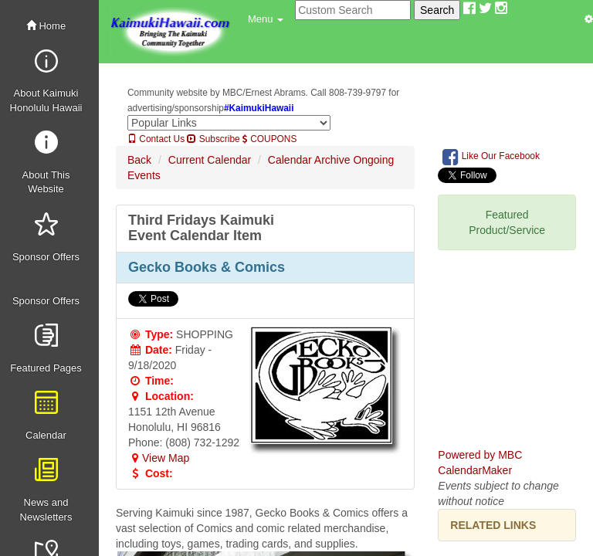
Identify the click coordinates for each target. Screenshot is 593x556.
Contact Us (156, 139)
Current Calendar (209, 160)
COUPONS (269, 139)
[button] (265, 19)
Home (46, 26)
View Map (158, 458)
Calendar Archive (309, 160)
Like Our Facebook (491, 156)
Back (139, 160)
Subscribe (213, 139)
